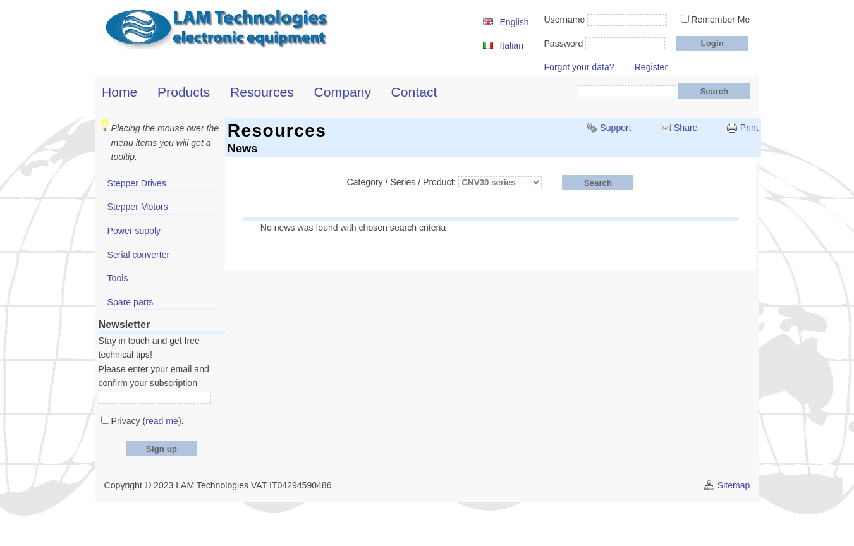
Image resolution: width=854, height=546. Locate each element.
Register (651, 67)
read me (161, 421)
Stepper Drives (136, 183)
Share (686, 128)
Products (183, 92)
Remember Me (720, 20)
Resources (262, 92)
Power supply (134, 231)
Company (342, 92)
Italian (511, 45)
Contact (414, 92)
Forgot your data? (579, 67)
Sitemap (733, 485)
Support (615, 128)
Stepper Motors (137, 207)
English (513, 22)
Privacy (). (147, 421)
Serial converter (138, 255)
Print (749, 128)
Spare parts (130, 302)
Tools (117, 278)
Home (119, 92)
